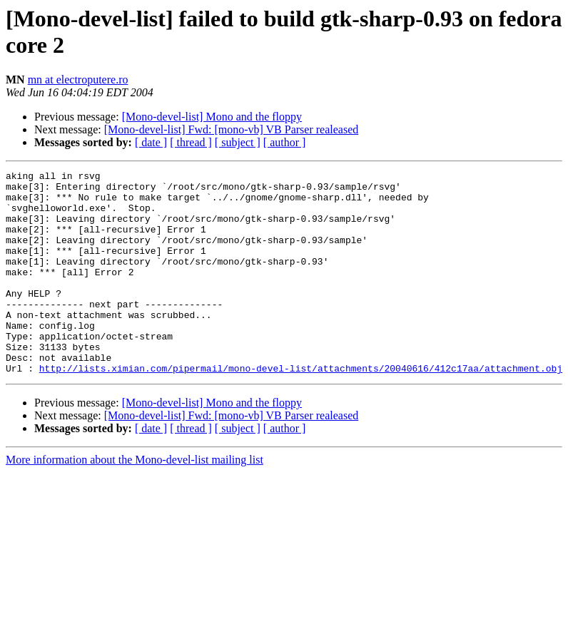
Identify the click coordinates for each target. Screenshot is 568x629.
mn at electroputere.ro (78, 79)
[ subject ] (237, 142)
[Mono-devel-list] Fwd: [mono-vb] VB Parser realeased (231, 129)
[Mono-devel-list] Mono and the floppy (212, 117)
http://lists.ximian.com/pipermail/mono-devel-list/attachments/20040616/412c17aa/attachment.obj (300, 408)
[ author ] (284, 142)
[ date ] (151, 142)
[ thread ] (191, 142)
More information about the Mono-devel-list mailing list (134, 500)
